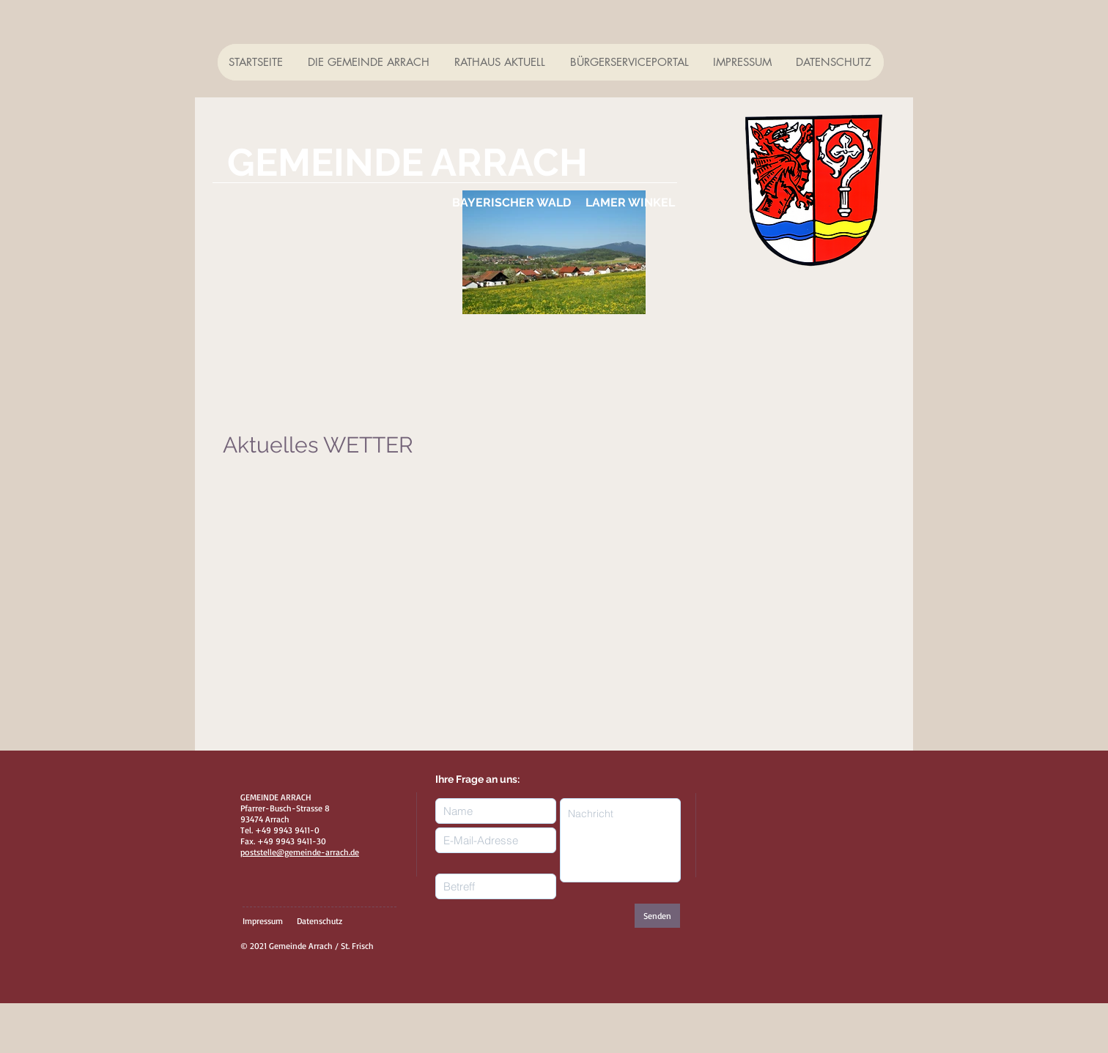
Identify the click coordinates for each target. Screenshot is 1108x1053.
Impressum (263, 920)
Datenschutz (319, 920)
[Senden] (657, 916)
